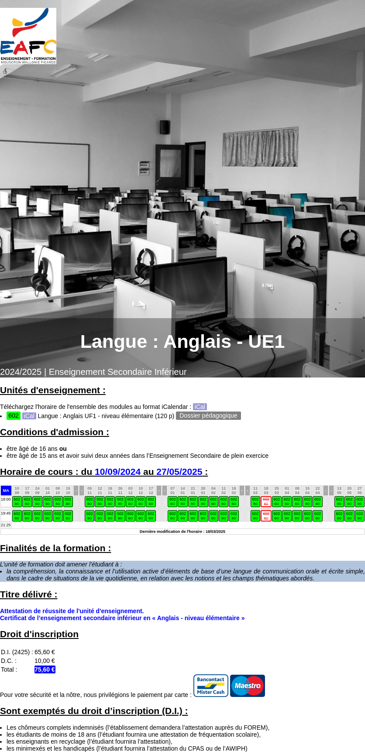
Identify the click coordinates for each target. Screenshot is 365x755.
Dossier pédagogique (208, 415)
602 (17, 501)
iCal (200, 406)
